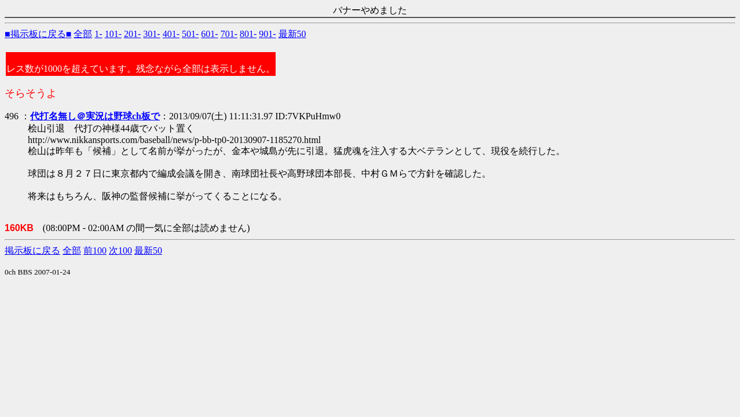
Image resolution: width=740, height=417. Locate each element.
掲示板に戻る (32, 250)
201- (132, 34)
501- (190, 34)
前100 (95, 250)
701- (229, 34)
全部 (83, 34)
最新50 (292, 34)
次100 (120, 250)
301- (151, 34)
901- (267, 34)
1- (98, 34)
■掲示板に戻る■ (38, 34)
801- (248, 34)
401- (171, 34)
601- (209, 34)
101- (113, 34)
